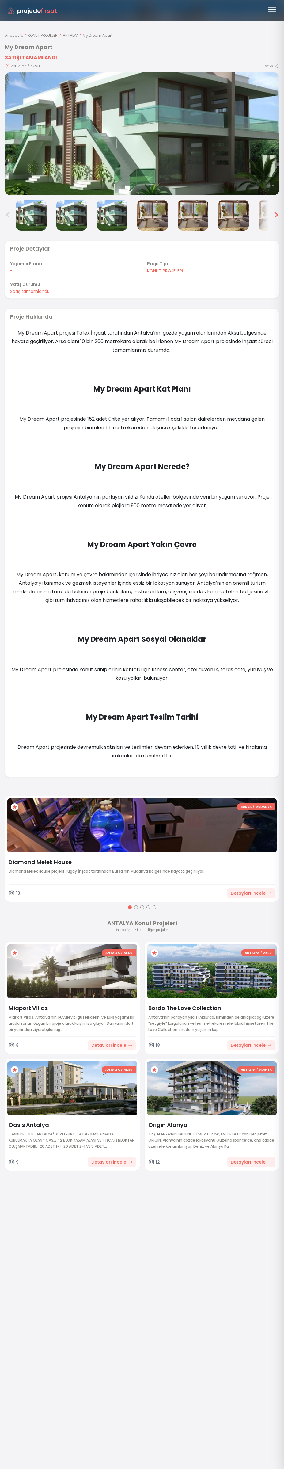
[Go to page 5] (154, 907)
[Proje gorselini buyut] (142, 133)
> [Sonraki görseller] (276, 215)
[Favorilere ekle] (14, 807)
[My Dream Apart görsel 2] (31, 215)
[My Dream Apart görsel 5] (152, 215)
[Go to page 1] (130, 907)
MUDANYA (264, 807)
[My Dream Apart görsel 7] (233, 215)
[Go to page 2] (136, 907)
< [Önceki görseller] (8, 215)
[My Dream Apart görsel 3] (71, 215)
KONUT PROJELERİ (43, 35)
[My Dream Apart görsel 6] (193, 215)
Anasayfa (14, 35)
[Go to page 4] (148, 907)
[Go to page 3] (142, 907)
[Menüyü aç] (272, 9)
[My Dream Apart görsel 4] (112, 215)
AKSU (128, 953)
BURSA (246, 807)
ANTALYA (70, 35)
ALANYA (265, 1069)
